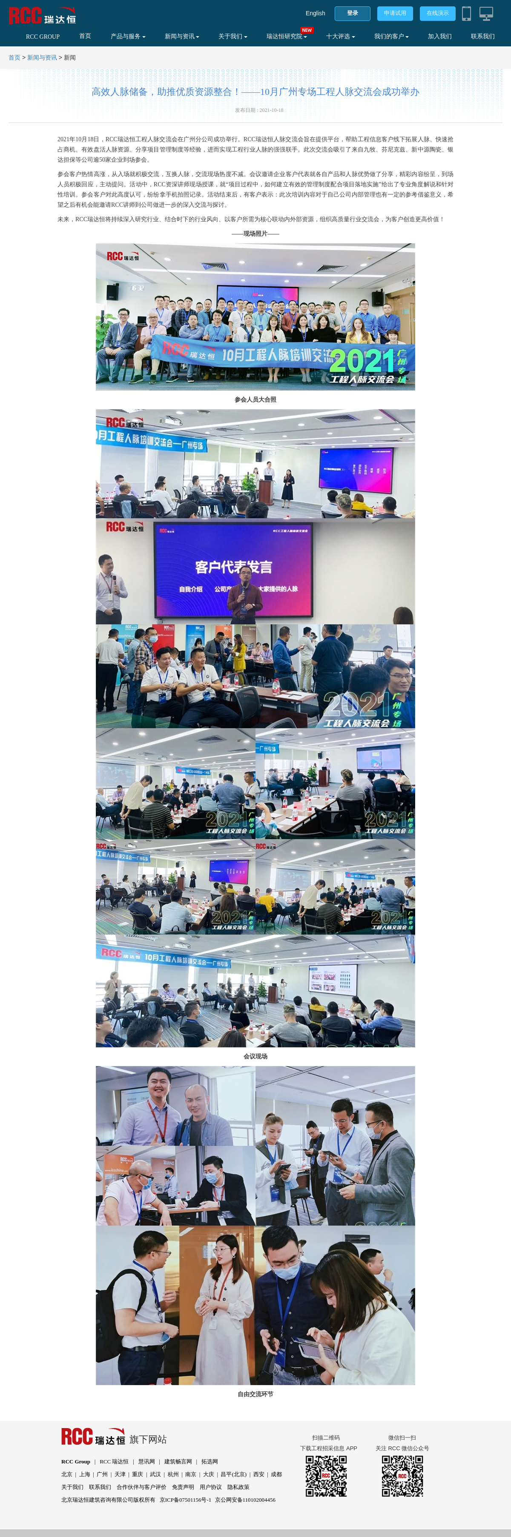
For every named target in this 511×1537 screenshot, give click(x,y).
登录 (352, 13)
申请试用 (395, 13)
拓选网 (209, 1461)
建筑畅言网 (178, 1461)
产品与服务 (128, 36)
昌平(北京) (234, 1474)
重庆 (137, 1474)
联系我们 (483, 36)
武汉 (155, 1474)
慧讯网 (146, 1461)
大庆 (208, 1474)
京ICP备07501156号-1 (186, 1500)
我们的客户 (391, 36)
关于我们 (232, 36)
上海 (84, 1474)
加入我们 (440, 36)
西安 (258, 1474)
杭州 (173, 1474)
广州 (102, 1474)
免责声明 (183, 1487)
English (315, 13)
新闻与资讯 (182, 36)
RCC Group (75, 1461)
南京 (190, 1474)
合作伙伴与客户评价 (142, 1487)
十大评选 (340, 36)
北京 (66, 1474)
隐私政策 (238, 1487)
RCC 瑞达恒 (114, 1461)
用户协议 (211, 1487)
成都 (276, 1474)
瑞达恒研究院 (287, 36)
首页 (85, 36)
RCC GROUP (43, 37)
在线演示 (438, 13)
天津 (120, 1474)
